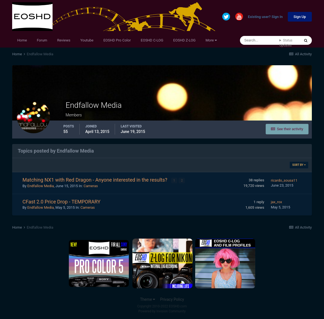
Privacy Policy (172, 299)
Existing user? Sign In (265, 17)
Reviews (63, 40)
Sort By (298, 164)
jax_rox (276, 202)
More (210, 40)
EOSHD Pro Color (117, 40)
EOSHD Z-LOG (184, 40)
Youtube (86, 40)
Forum (42, 40)
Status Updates (285, 42)
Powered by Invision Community (162, 311)
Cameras (90, 186)
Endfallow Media (40, 186)
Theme (147, 299)
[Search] (259, 40)
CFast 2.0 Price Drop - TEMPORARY (61, 201)
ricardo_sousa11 (284, 180)
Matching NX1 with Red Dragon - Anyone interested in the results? (95, 180)
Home (22, 40)
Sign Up (300, 17)
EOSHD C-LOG (152, 40)
